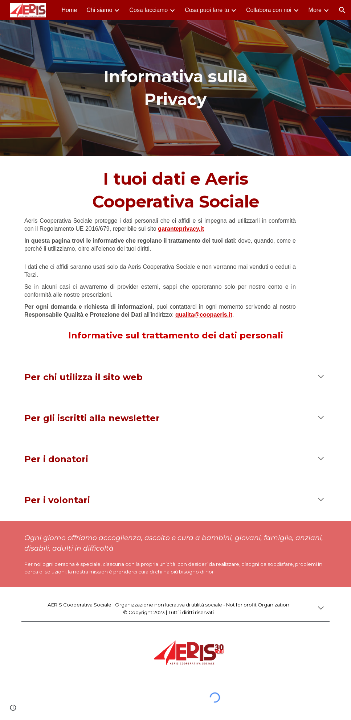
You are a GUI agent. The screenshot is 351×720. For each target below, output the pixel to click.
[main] (175, 88)
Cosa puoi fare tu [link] (207, 10)
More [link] (315, 10)
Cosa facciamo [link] (148, 10)
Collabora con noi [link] (268, 10)
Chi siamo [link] (99, 10)
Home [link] (69, 10)
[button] (342, 10)
